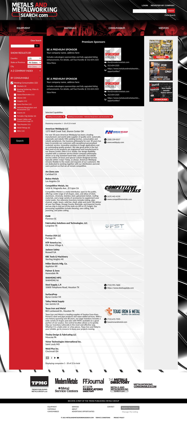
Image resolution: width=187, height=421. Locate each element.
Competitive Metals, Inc (56, 185)
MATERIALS (70, 28)
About (74, 409)
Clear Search (170, 15)
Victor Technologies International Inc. (63, 342)
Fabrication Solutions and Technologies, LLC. (66, 223)
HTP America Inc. (53, 242)
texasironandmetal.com (117, 322)
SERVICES (164, 28)
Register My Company (130, 408)
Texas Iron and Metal (55, 308)
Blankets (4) (21, 86)
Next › (55, 358)
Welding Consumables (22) (24, 83)
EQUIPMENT (23, 28)
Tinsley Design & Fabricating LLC (60, 334)
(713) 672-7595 (113, 319)
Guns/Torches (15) (24, 104)
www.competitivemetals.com (119, 199)
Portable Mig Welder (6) (26, 116)
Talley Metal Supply (54, 301)
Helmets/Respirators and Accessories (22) (25, 109)
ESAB (47, 216)
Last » (58, 358)
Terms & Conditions (103, 417)
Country (14, 58)
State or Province (18, 62)
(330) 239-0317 (113, 139)
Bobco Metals (52, 178)
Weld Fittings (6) (23, 128)
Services (75, 407)
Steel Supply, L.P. (53, 285)
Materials (52, 409)
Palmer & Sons (52, 271)
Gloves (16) (21, 98)
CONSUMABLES (117, 28)
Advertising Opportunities (83, 411)
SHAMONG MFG (53, 278)
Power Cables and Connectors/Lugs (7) (24, 120)
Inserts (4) (20, 113)
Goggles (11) (21, 101)
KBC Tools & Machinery (56, 256)
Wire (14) (20, 131)
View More (51, 63)
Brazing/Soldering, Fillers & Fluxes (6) (26, 90)
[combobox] (149, 11)
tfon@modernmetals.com (118, 62)
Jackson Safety (52, 249)
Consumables (53, 411)
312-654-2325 (113, 65)
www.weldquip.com (115, 142)
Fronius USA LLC (53, 235)
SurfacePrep (51, 294)
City (12, 66)
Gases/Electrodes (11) (25, 95)
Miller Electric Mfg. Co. (56, 264)
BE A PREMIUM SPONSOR (62, 49)
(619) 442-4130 (113, 196)
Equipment (52, 407)
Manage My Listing (130, 412)
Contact (110, 407)
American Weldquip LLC (56, 129)
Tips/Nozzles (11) (23, 124)
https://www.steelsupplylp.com (120, 288)
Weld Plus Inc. (52, 349)
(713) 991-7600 (113, 285)
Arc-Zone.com (52, 171)
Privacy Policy (119, 417)
